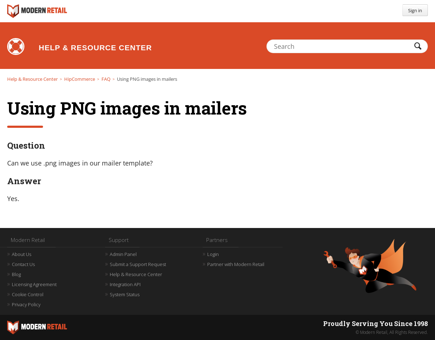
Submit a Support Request (138, 264)
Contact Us (23, 264)
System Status (125, 294)
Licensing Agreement (34, 284)
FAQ (105, 79)
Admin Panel (123, 254)
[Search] (347, 46)
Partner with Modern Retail (235, 264)
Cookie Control (27, 294)
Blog (16, 274)
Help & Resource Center (95, 47)
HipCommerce (79, 79)
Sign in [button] (415, 10)
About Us (21, 254)
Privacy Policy (26, 304)
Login (213, 254)
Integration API (125, 284)
